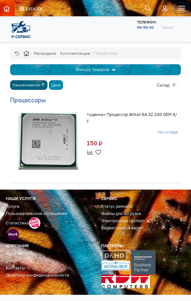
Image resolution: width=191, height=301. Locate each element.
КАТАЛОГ (31, 8)
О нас (11, 261)
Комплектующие (75, 53)
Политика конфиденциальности (37, 275)
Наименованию (29, 84)
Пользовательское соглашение (36, 213)
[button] (17, 53)
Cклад (163, 85)
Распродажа (45, 53)
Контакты (15, 268)
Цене (56, 84)
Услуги (13, 206)
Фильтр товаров (92, 69)
